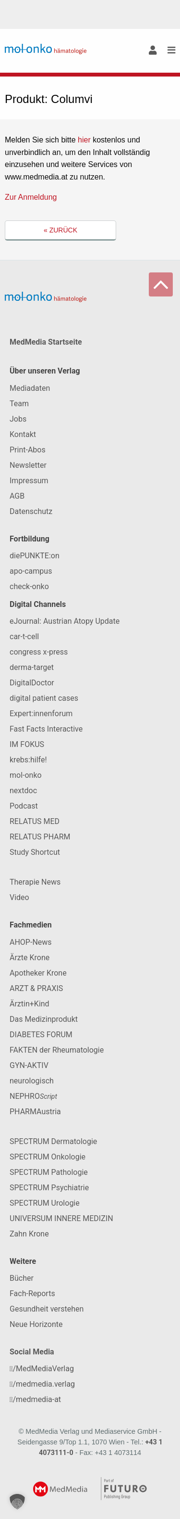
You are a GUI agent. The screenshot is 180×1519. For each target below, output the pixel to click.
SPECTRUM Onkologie (47, 1156)
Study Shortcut (35, 852)
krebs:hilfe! (28, 759)
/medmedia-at (35, 1399)
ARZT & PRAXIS (36, 988)
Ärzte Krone (29, 957)
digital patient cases (44, 698)
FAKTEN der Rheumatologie (57, 1050)
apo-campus (31, 571)
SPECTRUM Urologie (45, 1203)
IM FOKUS (27, 744)
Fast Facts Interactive (46, 729)
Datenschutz (31, 511)
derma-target (32, 667)
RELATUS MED (35, 821)
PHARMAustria (35, 1111)
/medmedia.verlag (42, 1384)
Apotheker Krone (38, 973)
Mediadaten (30, 388)
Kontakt (23, 434)
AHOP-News (31, 942)
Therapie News (35, 882)
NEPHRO (33, 1096)
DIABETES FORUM (41, 1034)
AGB (17, 496)
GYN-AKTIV (29, 1065)
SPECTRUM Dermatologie (53, 1141)
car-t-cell (24, 636)
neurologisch (32, 1080)
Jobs (18, 419)
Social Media (32, 1351)
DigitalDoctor (32, 682)
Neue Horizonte (36, 1324)
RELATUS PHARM (40, 836)
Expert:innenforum (41, 713)
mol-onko (26, 775)
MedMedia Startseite (46, 342)
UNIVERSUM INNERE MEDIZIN (61, 1218)
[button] (17, 1501)
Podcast (24, 806)
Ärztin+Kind (29, 1003)
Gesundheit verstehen (47, 1308)
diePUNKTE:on (35, 555)
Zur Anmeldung (31, 197)
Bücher (22, 1278)
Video (19, 897)
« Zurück (60, 230)
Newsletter (28, 465)
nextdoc (23, 790)
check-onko (29, 586)
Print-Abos (28, 449)
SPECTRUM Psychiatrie (49, 1187)
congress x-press (39, 652)
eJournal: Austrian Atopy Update (65, 621)
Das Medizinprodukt (44, 1019)
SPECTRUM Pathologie (49, 1172)
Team (19, 403)
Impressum (29, 480)
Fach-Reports (32, 1293)
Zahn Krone (29, 1233)
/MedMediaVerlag (42, 1368)
